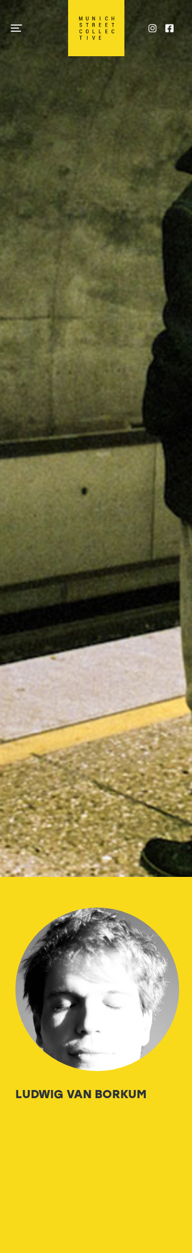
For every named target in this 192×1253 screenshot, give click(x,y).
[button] (16, 28)
